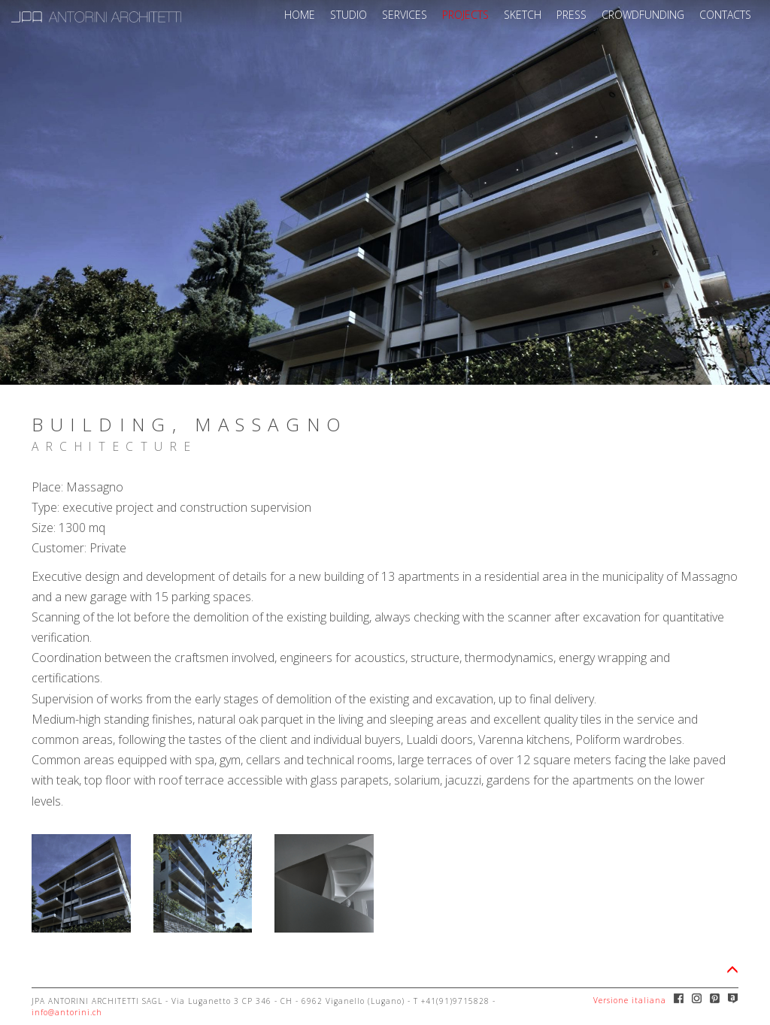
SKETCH (522, 15)
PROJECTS (465, 15)
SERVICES (404, 15)
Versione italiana (629, 1000)
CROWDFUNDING (643, 15)
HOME (299, 15)
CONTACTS (725, 15)
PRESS (571, 15)
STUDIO (348, 15)
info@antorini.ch (67, 1012)
